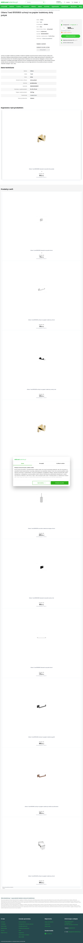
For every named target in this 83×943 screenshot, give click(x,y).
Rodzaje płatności (23, 926)
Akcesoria (74, 6)
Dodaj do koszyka (70, 36)
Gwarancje (3, 926)
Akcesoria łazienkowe (12, 10)
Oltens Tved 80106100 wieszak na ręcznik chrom (41, 667)
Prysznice (26, 6)
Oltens (32, 71)
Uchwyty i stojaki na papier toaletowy (25, 10)
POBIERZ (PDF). (33, 95)
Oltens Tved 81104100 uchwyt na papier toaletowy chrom (41, 876)
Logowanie (47, 924)
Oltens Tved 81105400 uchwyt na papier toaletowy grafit (41, 737)
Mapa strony (4, 932)
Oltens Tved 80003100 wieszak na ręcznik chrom (41, 250)
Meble (40, 6)
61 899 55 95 (59, 3)
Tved (41, 22)
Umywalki (4, 6)
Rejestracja (47, 926)
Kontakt (3, 922)
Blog (80, 6)
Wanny (33, 6)
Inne (20, 930)
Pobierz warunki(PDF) (47, 38)
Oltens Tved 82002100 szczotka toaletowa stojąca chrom (41, 528)
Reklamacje (4, 928)
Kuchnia (46, 6)
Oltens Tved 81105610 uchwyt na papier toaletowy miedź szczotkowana (41, 806)
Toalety (18, 6)
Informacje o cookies (24, 935)
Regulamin (21, 932)
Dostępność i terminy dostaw (26, 924)
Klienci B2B (21, 937)
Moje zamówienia (49, 922)
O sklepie (3, 924)
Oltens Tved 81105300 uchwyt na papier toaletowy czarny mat (41, 389)
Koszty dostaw (22, 922)
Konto (68, 2)
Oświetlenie (64, 6)
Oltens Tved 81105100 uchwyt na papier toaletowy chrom (41, 320)
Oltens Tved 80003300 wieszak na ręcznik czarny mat (41, 598)
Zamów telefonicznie (68, 42)
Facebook (48, 933)
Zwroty (2, 930)
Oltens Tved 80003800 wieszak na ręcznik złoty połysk (41, 169)
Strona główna (4, 10)
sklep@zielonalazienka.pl (74, 932)
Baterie (12, 6)
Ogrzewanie (55, 6)
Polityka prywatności (24, 928)
